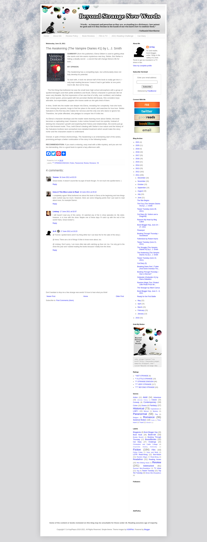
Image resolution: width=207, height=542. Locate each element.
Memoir (146, 411)
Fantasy (153, 405)
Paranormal (79, 163)
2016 (138, 159)
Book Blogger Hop (151, 432)
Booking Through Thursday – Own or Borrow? (148, 273)
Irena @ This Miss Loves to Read (66, 192)
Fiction (72, 163)
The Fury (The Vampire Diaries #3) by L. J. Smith (148, 205)
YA (98, 163)
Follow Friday (138, 452)
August (140, 191)
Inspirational (155, 409)
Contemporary (150, 402)
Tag (138, 471)
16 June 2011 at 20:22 (88, 192)
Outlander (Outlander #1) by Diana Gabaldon (147, 278)
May (139, 301)
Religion (135, 417)
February (141, 310)
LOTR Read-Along (140, 455)
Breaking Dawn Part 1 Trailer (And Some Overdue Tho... (148, 268)
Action (135, 397)
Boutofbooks (150, 439)
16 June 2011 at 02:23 (68, 177)
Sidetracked (148, 466)
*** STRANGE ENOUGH (60, 163)
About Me (57, 36)
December (142, 178)
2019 (138, 149)
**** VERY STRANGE (143, 384)
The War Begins (143, 200)
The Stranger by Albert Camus (148, 288)
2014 (138, 165)
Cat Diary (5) (142, 263)
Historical (138, 408)
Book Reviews (88, 36)
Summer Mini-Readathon (141, 468)
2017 (138, 155)
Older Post (120, 296)
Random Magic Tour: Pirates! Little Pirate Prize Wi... (148, 284)
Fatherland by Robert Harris (147, 239)
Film (153, 450)
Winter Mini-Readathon (153, 473)
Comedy (136, 402)
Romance (92, 163)
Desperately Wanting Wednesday (145, 447)
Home (46, 36)
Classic (154, 400)
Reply (55, 184)
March (140, 307)
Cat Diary (141, 36)
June (140, 198)
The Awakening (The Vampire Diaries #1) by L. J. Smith (148, 254)
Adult (145, 397)
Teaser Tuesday (148, 471)
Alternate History (142, 400)
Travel (141, 422)
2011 (138, 175)
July (139, 194)
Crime (135, 406)
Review (86, 163)
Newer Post (51, 296)
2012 (138, 172)
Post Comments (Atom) (65, 300)
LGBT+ (135, 411)
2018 (138, 152)
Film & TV (103, 36)
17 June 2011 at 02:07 (68, 212)
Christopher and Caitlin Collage (145, 444)
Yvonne (56, 177)
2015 (138, 162)
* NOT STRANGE (141, 376)
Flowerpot (141, 230)
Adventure (157, 397)
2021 (138, 142)
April (139, 304)
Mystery (155, 411)
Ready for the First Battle (146, 296)
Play (156, 414)
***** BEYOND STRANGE (145, 387)
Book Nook (137, 435)
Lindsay (56, 212)
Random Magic (142, 457)
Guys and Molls (152, 452)
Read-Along (155, 457)
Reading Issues (155, 459)
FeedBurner (151, 91)
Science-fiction (139, 420)
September (142, 188)
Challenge (152, 442)
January (141, 314)
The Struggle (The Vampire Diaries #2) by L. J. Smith (147, 248)
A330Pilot (130, 529)
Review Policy (72, 36)
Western (148, 422)
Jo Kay (152, 47)
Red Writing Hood (143, 463)
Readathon (138, 459)
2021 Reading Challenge (122, 36)
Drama (144, 406)
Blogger (147, 529)
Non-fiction (157, 455)
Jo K (54, 231)
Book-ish (152, 434)
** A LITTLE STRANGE (143, 379)
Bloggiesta (137, 432)
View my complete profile (142, 66)
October (141, 184)
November (142, 181)
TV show (157, 468)
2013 (138, 168)
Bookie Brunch (138, 437)
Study (153, 420)
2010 (138, 318)
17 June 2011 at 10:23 (69, 231)
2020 (138, 145)
